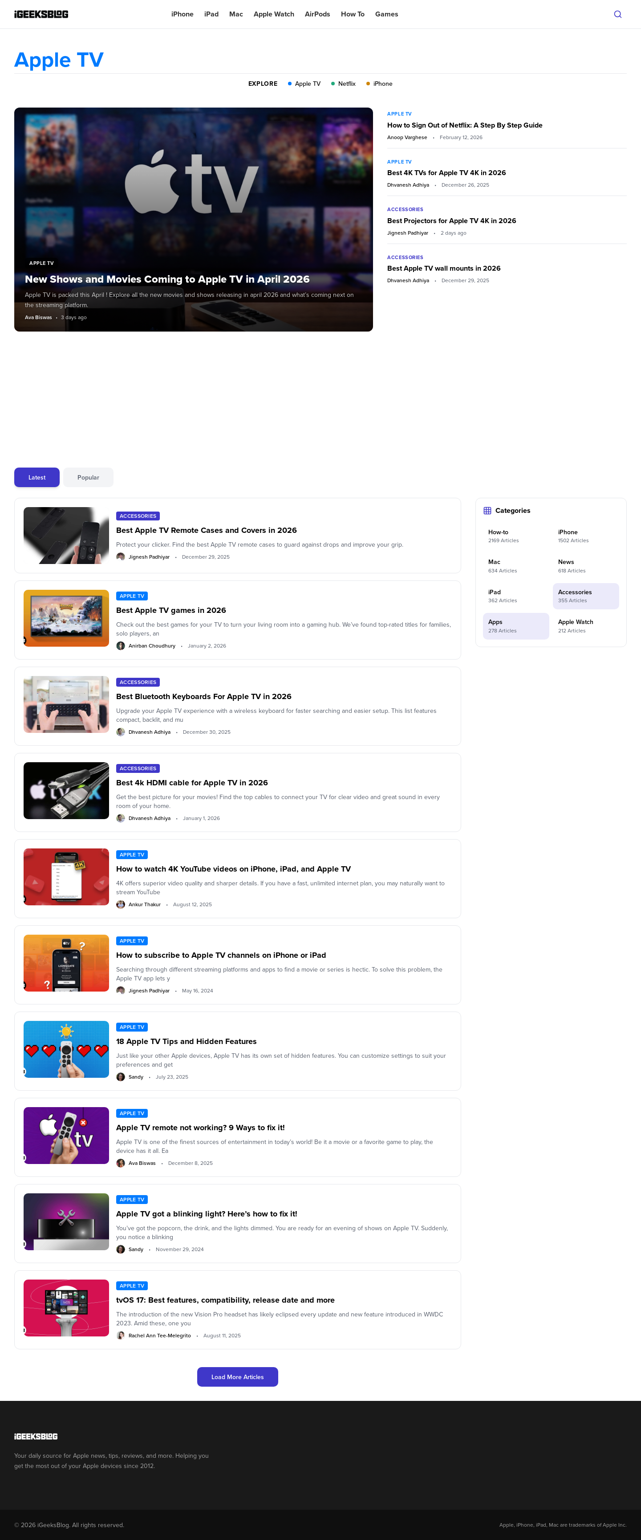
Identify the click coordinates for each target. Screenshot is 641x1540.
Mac (236, 14)
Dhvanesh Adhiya (408, 184)
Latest (36, 477)
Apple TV (399, 113)
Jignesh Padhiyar (407, 232)
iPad (211, 14)
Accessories (405, 209)
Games (386, 14)
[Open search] (618, 14)
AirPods (317, 14)
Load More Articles (237, 1376)
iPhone (182, 14)
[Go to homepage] (116, 1436)
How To (353, 14)
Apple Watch (274, 14)
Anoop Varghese (407, 137)
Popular (88, 477)
